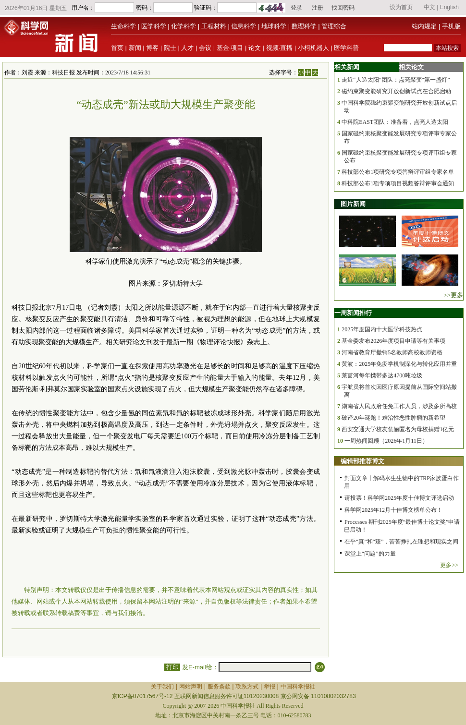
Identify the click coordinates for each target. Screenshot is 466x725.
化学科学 (183, 26)
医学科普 (346, 47)
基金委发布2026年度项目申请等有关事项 (393, 341)
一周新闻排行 (353, 312)
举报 (269, 686)
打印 (172, 667)
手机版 (451, 26)
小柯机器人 (313, 47)
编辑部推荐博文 (362, 461)
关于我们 (162, 686)
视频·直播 (279, 47)
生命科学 (123, 26)
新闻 (135, 47)
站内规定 (424, 26)
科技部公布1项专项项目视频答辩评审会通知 (398, 183)
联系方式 (246, 686)
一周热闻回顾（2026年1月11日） (386, 440)
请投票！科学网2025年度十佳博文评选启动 (399, 498)
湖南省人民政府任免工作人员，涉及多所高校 (399, 406)
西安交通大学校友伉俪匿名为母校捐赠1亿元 (398, 429)
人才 (187, 47)
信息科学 (243, 26)
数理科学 (304, 26)
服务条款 (219, 686)
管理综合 (333, 26)
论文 (254, 47)
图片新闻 (353, 203)
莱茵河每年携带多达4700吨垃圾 (382, 375)
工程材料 (213, 26)
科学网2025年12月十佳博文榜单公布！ (393, 510)
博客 (152, 47)
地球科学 (273, 26)
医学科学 (153, 26)
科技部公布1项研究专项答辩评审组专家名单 (398, 172)
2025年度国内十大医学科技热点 (382, 329)
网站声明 (190, 686)
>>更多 (453, 295)
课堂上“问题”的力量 (370, 553)
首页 (117, 47)
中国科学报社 (298, 686)
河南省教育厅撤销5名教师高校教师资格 (392, 352)
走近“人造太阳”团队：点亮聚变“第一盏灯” (396, 79)
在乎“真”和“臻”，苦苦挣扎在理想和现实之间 (401, 541)
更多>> (449, 565)
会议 (205, 47)
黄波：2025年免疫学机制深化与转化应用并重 (399, 364)
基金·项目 (230, 47)
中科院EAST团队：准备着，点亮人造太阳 (395, 122)
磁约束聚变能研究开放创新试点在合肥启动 (396, 91)
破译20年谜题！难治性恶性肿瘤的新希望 (393, 417)
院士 (170, 47)
